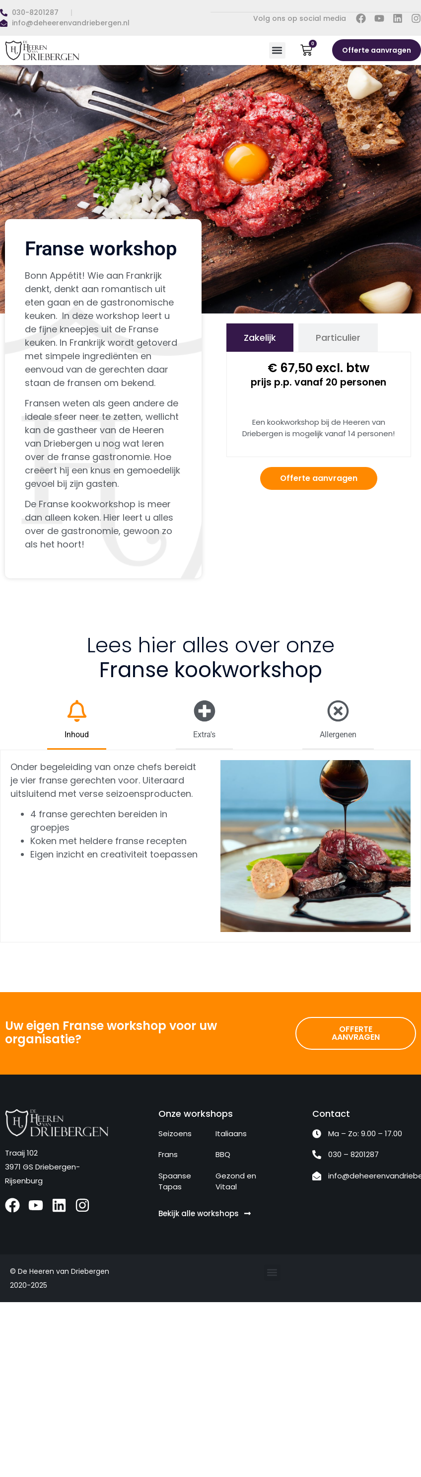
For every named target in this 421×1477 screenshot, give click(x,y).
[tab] (259, 337)
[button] (277, 50)
